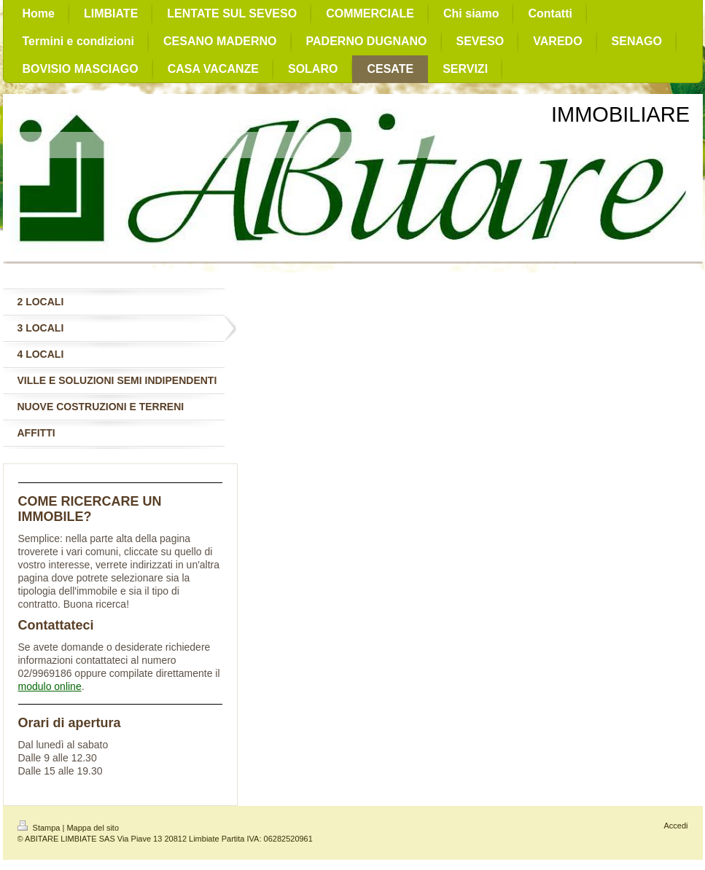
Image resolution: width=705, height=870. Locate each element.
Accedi (675, 825)
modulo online (50, 686)
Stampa (40, 827)
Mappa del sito (92, 827)
